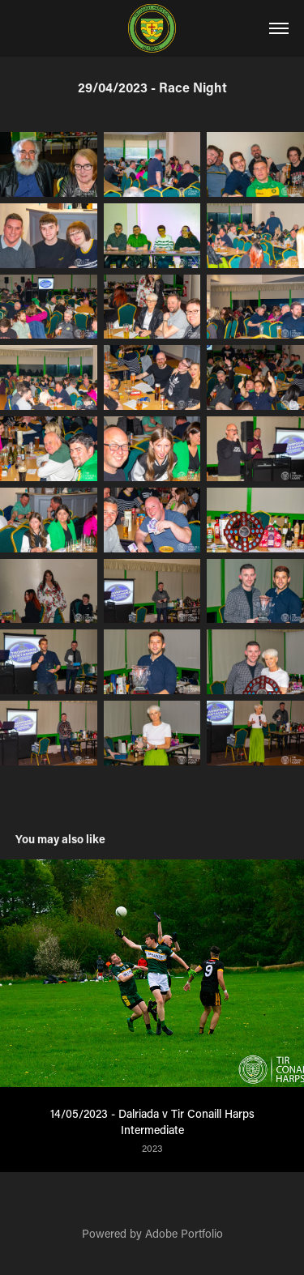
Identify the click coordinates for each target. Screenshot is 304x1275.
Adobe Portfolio (184, 1233)
